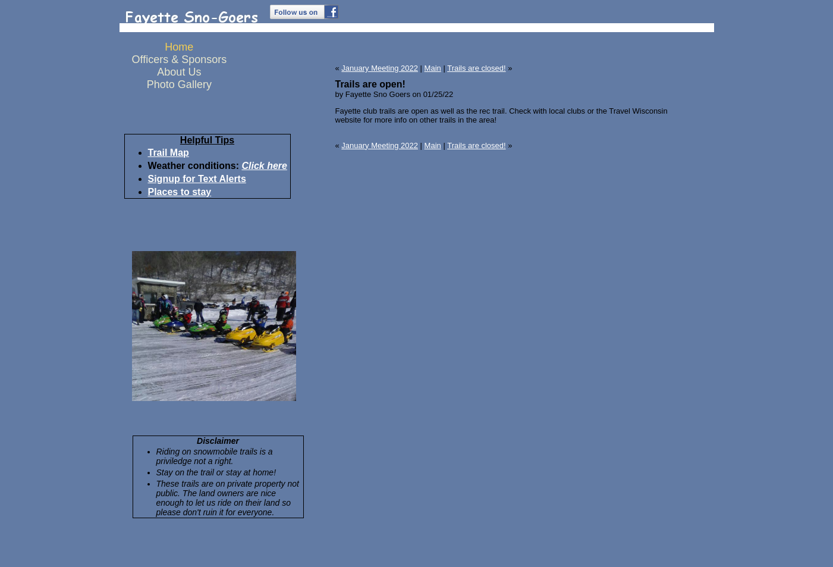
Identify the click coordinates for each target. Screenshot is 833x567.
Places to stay (180, 192)
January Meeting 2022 (379, 68)
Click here (264, 166)
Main (433, 68)
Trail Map (168, 153)
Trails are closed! (476, 68)
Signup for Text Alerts (197, 179)
